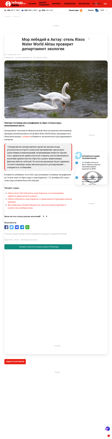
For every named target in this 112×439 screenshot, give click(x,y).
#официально (9, 57)
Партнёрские (84, 4)
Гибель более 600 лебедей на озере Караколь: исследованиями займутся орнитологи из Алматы (36, 194)
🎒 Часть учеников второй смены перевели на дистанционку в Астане (91, 179)
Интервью (56, 4)
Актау (17, 240)
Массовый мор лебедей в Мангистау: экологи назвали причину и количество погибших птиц (37, 206)
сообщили (26, 136)
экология (9, 240)
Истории (32, 4)
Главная (7, 16)
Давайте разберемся (44, 4)
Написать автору (41, 57)
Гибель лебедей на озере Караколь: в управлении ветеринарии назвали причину (40, 200)
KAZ (105, 4)
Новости (21, 4)
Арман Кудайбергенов (25, 57)
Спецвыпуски (69, 4)
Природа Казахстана (30, 240)
